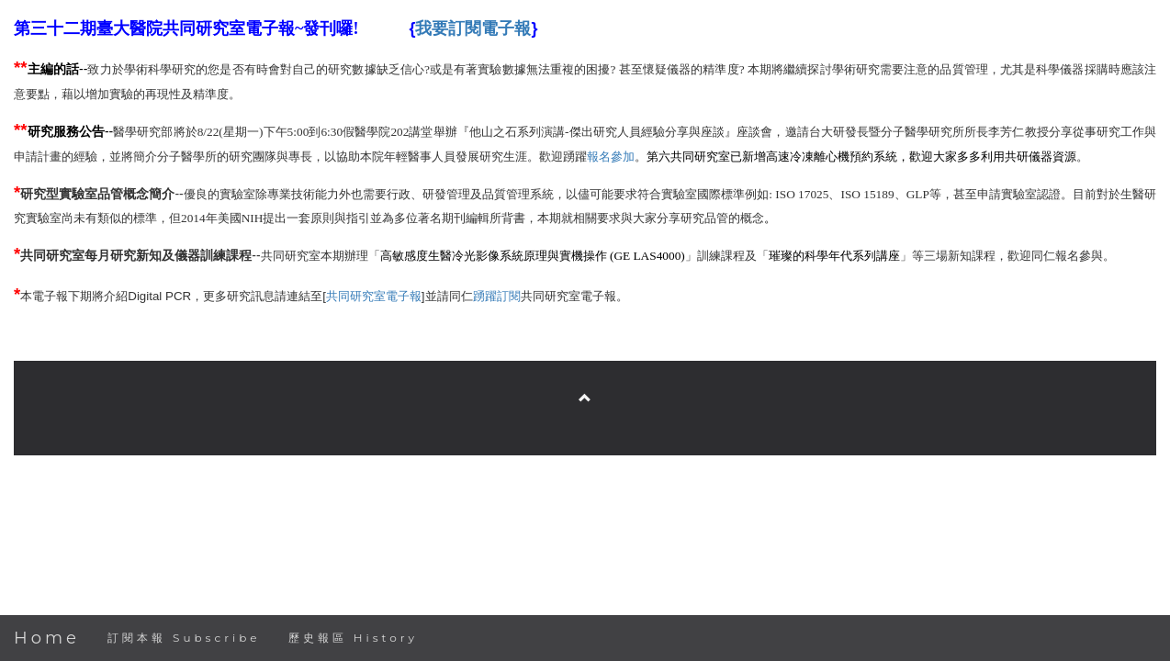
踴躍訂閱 (497, 296)
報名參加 (611, 156)
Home (47, 638)
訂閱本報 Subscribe (184, 637)
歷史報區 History (353, 637)
